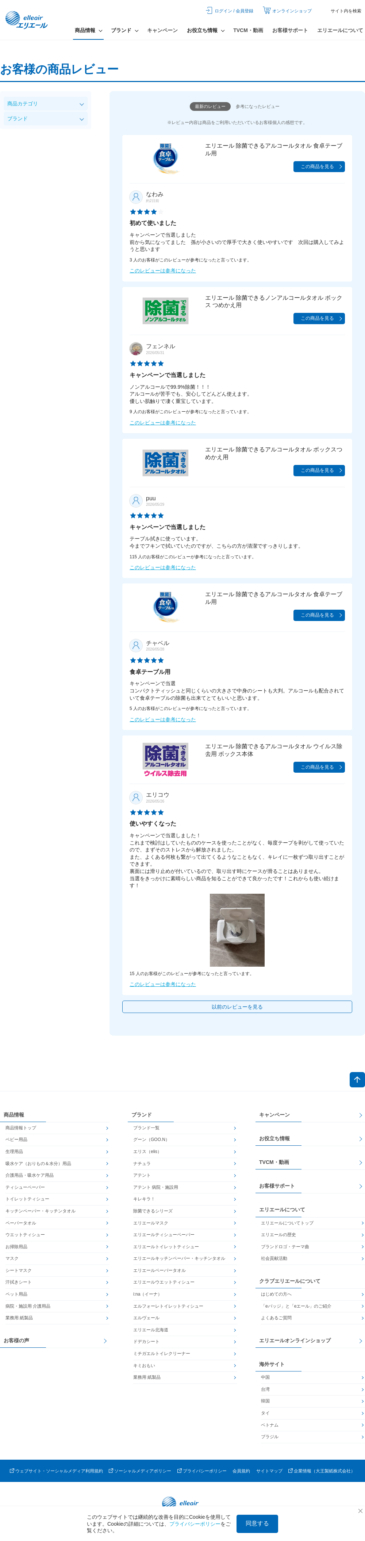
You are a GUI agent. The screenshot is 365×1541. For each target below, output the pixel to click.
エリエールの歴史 (278, 1234)
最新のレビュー (210, 106)
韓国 (265, 1401)
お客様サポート (290, 30)
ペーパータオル (20, 1223)
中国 (265, 1377)
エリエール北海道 (150, 1329)
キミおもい (144, 1365)
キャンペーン (162, 30)
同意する (257, 1523)
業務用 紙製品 (19, 1317)
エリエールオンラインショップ (295, 1340)
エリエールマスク (150, 1223)
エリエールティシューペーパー (164, 1234)
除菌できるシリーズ (153, 1211)
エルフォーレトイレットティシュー (168, 1306)
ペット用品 (16, 1294)
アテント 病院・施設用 (155, 1187)
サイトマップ (269, 1471)
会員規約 (241, 1471)
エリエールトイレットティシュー (166, 1246)
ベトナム (269, 1425)
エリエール (27, 20)
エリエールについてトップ (287, 1223)
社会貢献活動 (274, 1258)
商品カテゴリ (22, 103)
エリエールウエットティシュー (164, 1282)
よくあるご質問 (276, 1317)
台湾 (265, 1389)
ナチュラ (142, 1163)
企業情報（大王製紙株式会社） (324, 1471)
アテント (142, 1175)
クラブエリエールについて (289, 1281)
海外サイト (272, 1364)
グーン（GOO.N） (151, 1139)
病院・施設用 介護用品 (27, 1306)
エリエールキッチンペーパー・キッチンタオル (179, 1258)
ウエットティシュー (25, 1234)
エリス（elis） (147, 1151)
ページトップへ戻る (357, 1079)
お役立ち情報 (274, 1138)
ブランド (17, 118)
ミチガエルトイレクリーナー (161, 1353)
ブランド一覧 (146, 1127)
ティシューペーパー (25, 1187)
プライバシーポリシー (205, 1471)
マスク (12, 1258)
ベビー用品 (16, 1139)
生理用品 (14, 1151)
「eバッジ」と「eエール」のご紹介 (296, 1306)
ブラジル (269, 1436)
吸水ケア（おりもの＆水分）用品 (38, 1163)
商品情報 (14, 1115)
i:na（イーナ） (147, 1294)
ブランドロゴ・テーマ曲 (285, 1246)
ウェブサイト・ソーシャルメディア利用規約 (59, 1471)
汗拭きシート (18, 1282)
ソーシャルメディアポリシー (142, 1471)
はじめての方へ (276, 1294)
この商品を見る (317, 166)
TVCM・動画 (248, 30)
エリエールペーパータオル (159, 1270)
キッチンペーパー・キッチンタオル (40, 1211)
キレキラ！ (144, 1199)
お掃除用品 (16, 1246)
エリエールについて (340, 30)
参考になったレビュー (258, 106)
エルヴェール (146, 1317)
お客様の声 (16, 1340)
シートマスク (18, 1270)
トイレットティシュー (27, 1199)
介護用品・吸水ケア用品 (29, 1175)
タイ (265, 1413)
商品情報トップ (20, 1127)
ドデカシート (146, 1341)
